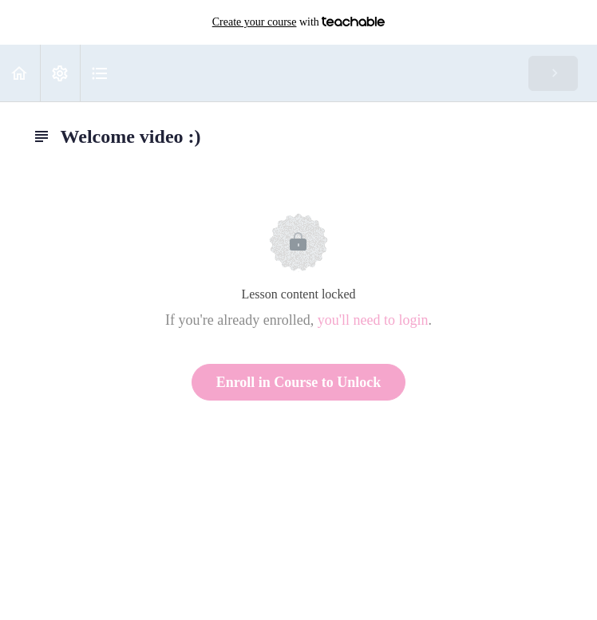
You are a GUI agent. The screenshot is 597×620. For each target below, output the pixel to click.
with (298, 22)
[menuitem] (60, 73)
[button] (20, 73)
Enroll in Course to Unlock (299, 382)
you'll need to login (373, 320)
